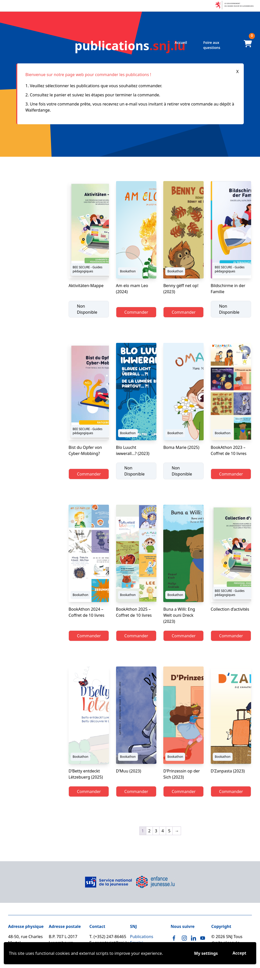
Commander (136, 312)
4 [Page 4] (162, 831)
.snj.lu (130, 46)
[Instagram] (184, 938)
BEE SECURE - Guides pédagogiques (87, 269)
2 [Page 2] (149, 831)
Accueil (181, 42)
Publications (141, 936)
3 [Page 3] (156, 831)
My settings (206, 953)
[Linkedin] (193, 938)
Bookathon (128, 271)
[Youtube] (202, 938)
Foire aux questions (211, 45)
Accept (239, 953)
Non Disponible (87, 309)
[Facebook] (175, 938)
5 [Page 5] (169, 831)
